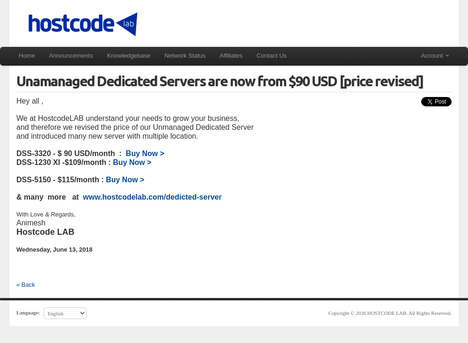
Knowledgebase (129, 55)
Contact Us (271, 55)
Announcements (71, 55)
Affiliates (230, 55)
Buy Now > (145, 153)
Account (435, 55)
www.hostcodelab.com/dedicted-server (151, 197)
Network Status (184, 55)
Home (27, 55)
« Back (25, 284)
